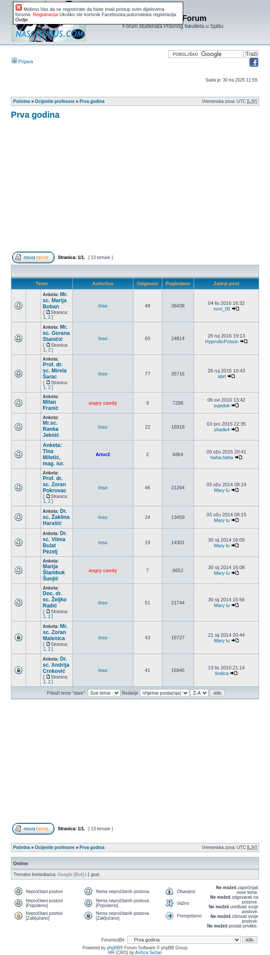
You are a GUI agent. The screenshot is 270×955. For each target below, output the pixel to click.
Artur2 (103, 454)
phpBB (113, 947)
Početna (21, 101)
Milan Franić (50, 405)
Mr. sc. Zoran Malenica (55, 632)
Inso (102, 305)
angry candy (103, 403)
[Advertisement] (140, 189)
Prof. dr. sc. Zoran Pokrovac (54, 484)
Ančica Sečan (148, 952)
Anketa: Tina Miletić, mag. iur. (53, 454)
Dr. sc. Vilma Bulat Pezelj (55, 542)
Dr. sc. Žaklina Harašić (56, 517)
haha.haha (221, 457)
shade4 (221, 429)
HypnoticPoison (221, 341)
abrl (222, 376)
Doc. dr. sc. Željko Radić (55, 599)
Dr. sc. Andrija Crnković (56, 665)
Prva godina (91, 101)
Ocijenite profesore (55, 101)
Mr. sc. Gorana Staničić (56, 333)
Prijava (22, 61)
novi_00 (221, 308)
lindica (222, 673)
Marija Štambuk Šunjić (54, 572)
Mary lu (221, 490)
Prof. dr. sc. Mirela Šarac (55, 371)
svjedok (222, 405)
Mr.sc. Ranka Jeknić (51, 429)
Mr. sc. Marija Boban (55, 300)
